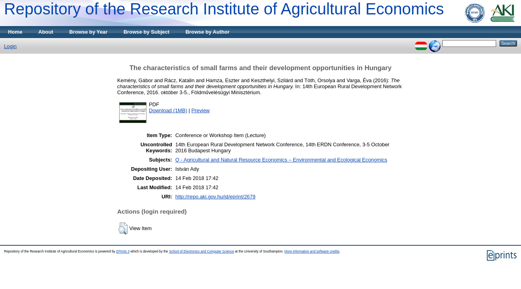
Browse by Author (207, 32)
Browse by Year (88, 32)
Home (15, 32)
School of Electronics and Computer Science (201, 251)
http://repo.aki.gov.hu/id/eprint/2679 (215, 197)
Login (10, 46)
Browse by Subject (147, 32)
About (46, 32)
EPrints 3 (122, 251)
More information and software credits (312, 251)
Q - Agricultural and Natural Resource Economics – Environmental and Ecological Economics (281, 160)
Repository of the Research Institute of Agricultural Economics (224, 9)
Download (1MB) (168, 110)
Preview (200, 110)
